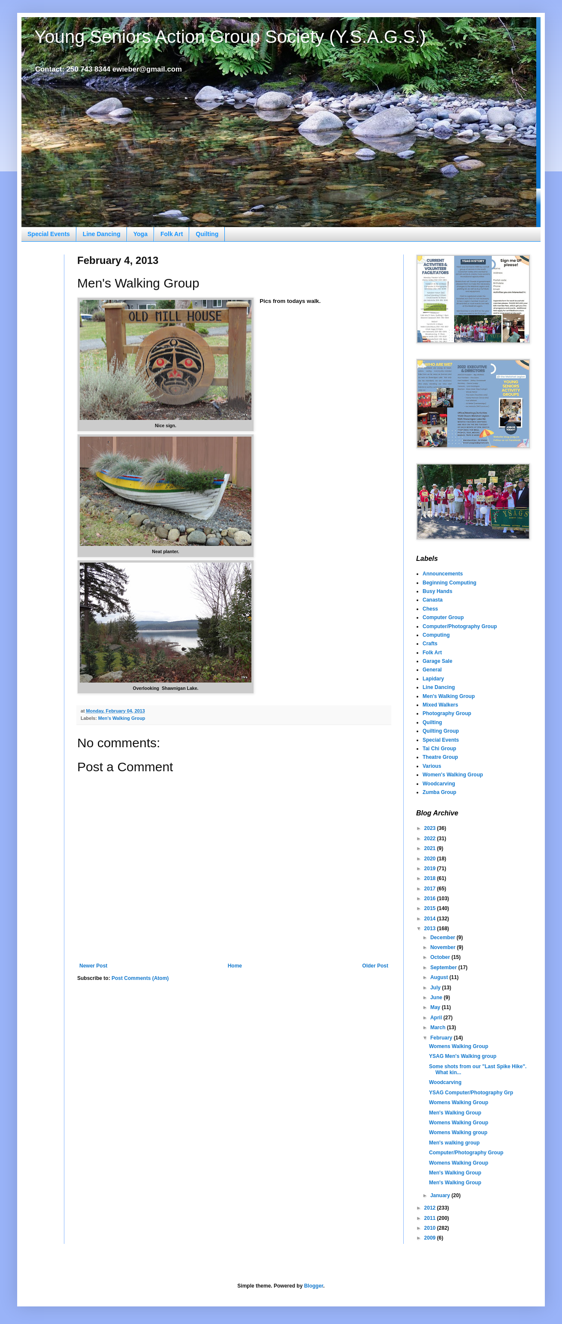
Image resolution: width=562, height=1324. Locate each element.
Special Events (48, 234)
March (438, 1027)
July (436, 988)
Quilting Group (441, 731)
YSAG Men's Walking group (462, 1056)
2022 (430, 839)
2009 (430, 1238)
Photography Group (447, 713)
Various (432, 766)
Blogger (313, 1286)
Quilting (207, 234)
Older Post (375, 966)
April (437, 1018)
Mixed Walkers (440, 705)
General (432, 670)
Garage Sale (437, 661)
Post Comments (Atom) (140, 978)
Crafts (430, 644)
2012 (430, 1208)
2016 (430, 899)
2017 (430, 889)
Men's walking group (454, 1143)
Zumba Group (439, 792)
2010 (430, 1228)
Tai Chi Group (439, 749)
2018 (430, 878)
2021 (430, 848)
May (436, 1007)
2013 (430, 929)
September (444, 968)
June (437, 997)
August (440, 977)
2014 (430, 919)
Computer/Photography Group (460, 626)
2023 (430, 828)
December (443, 938)
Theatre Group (440, 757)
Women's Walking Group (453, 775)
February (442, 1038)
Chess (430, 609)
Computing (436, 635)
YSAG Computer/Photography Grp (471, 1093)
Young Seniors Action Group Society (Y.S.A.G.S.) (230, 37)
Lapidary (433, 679)
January (440, 1195)
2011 (430, 1218)
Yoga (140, 234)
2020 (430, 859)
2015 (430, 908)
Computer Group (443, 617)
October (440, 957)
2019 (430, 869)
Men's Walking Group (121, 718)
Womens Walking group (458, 1132)
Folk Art (171, 234)
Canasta (433, 600)
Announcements (443, 574)
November (443, 947)
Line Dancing (102, 234)
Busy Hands (437, 591)
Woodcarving (439, 784)
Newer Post (93, 966)
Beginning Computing (449, 583)
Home (235, 966)
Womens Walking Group (458, 1046)
